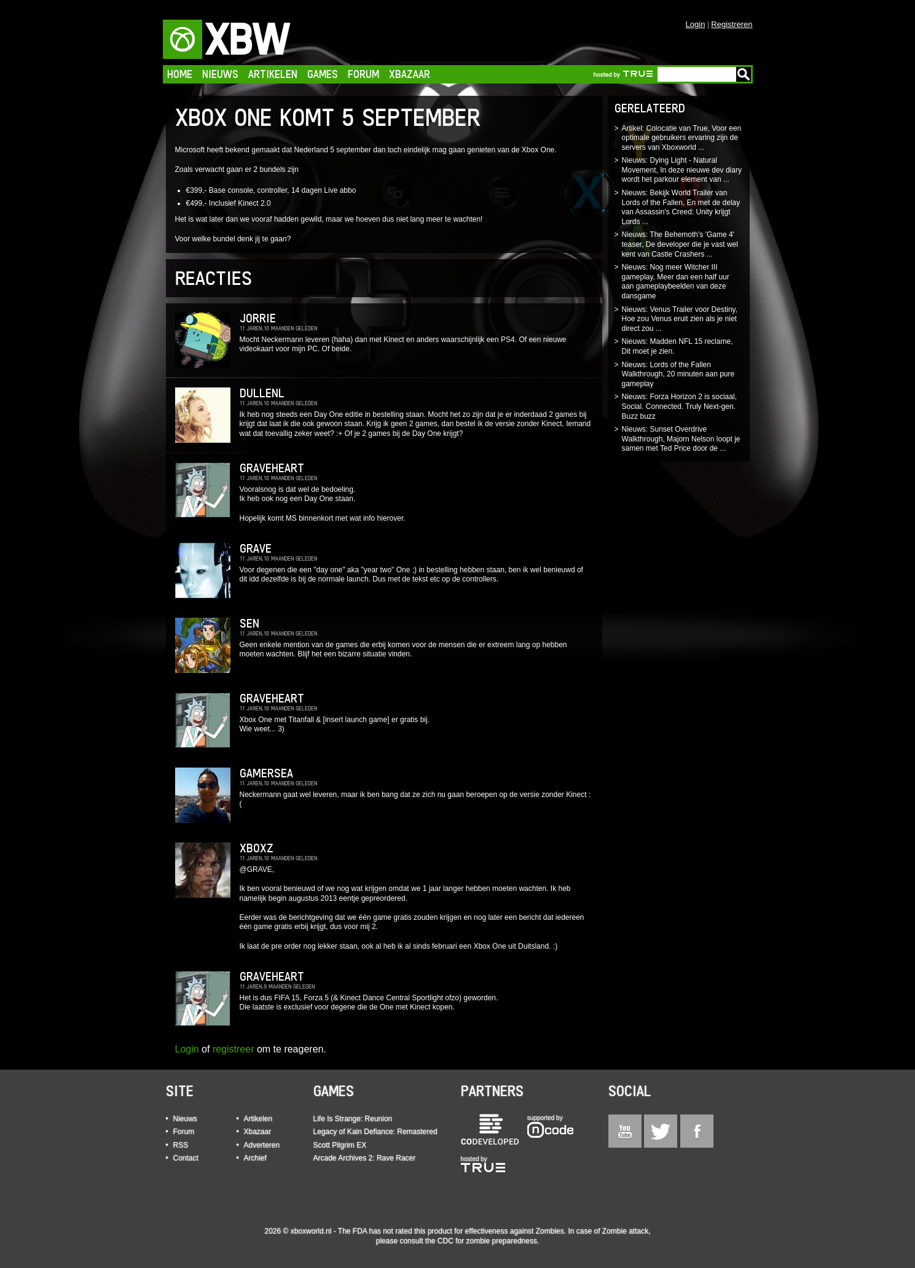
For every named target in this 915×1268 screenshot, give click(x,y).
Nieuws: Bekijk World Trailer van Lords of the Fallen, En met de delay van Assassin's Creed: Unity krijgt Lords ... (681, 207)
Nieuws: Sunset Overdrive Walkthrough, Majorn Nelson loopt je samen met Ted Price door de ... (681, 439)
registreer (233, 1049)
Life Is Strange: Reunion (353, 1118)
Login (695, 24)
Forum (363, 74)
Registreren (731, 24)
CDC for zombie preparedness (487, 1241)
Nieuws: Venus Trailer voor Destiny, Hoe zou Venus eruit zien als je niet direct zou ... (680, 319)
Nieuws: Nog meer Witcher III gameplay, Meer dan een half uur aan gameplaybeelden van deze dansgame (675, 281)
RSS (181, 1145)
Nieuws (220, 74)
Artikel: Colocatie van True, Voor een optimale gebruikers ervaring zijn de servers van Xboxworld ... (682, 138)
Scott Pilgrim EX (340, 1145)
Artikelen (272, 74)
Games (322, 74)
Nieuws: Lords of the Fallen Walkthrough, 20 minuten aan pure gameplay (678, 374)
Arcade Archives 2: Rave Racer (364, 1158)
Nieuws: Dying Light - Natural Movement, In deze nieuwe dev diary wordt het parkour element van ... (682, 170)
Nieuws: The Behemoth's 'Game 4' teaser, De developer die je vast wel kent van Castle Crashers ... (680, 244)
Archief (255, 1158)
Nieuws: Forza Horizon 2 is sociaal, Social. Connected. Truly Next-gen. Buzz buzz (679, 406)
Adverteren (262, 1145)
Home (179, 74)
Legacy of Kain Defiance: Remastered (375, 1131)
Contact (185, 1158)
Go (743, 74)
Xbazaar (409, 74)
